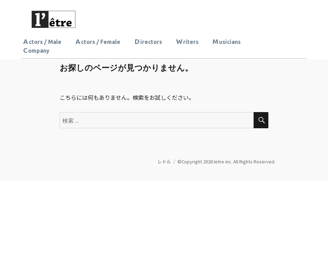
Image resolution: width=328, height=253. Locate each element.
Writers (187, 41)
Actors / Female (97, 41)
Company (36, 50)
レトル (164, 161)
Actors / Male (42, 41)
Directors (148, 41)
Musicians (227, 41)
